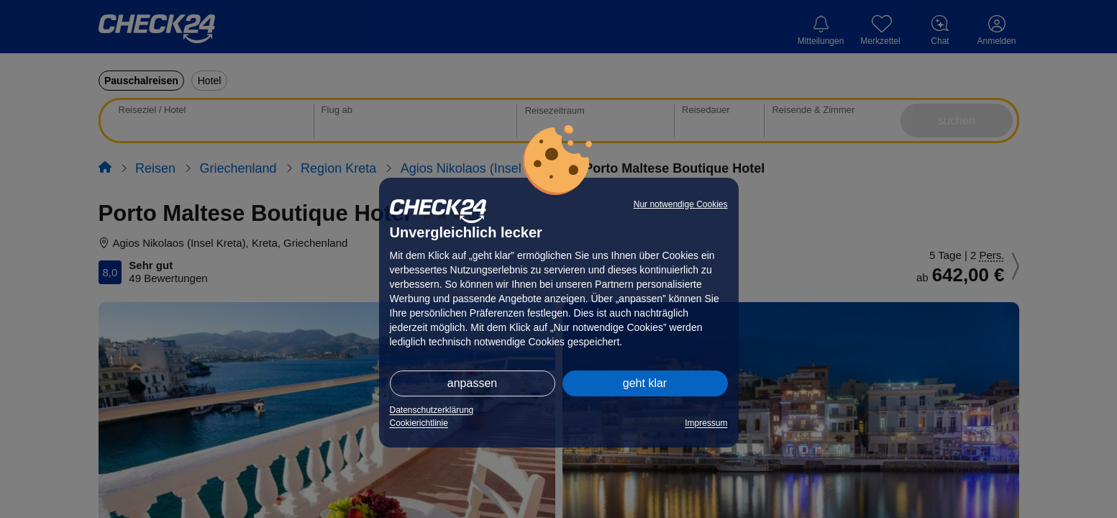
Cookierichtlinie (419, 423)
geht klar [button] (645, 383)
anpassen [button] (472, 383)
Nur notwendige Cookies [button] (681, 204)
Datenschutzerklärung (432, 410)
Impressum (706, 423)
